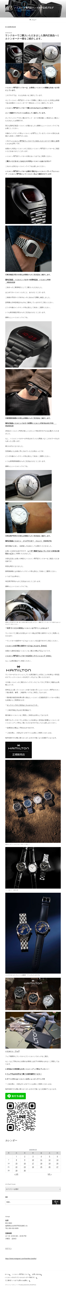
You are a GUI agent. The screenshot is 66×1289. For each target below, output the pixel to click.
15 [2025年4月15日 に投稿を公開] (16, 1163)
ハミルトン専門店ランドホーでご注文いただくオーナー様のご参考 (35, 141)
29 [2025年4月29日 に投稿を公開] (16, 1170)
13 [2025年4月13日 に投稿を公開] (57, 1160)
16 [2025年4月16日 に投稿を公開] (25, 1163)
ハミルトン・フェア (12, 1051)
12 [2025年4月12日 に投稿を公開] (49, 1160)
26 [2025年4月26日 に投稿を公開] (49, 1167)
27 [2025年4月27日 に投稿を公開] (57, 1167)
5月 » (50, 1174)
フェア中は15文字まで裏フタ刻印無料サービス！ (24, 1074)
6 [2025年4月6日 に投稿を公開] (57, 1156)
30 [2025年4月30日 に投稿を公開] (25, 1170)
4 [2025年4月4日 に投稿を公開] (41, 1156)
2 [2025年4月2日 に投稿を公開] (24, 1156)
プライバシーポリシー (11, 1284)
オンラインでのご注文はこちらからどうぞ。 (23, 705)
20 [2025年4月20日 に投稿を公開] (57, 1163)
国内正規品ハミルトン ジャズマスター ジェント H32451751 (28, 541)
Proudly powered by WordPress (27, 1284)
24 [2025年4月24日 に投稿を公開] (33, 1167)
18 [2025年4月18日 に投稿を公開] (41, 1163)
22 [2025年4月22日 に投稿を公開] (16, 1167)
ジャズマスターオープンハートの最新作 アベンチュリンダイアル (22, 975)
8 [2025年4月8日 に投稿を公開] (16, 1160)
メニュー (33, 19)
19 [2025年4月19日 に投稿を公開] (49, 1163)
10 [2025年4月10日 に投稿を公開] (33, 1160)
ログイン (8, 1248)
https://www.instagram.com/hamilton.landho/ (20, 1258)
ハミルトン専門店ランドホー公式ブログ (34, 8)
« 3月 (16, 1174)
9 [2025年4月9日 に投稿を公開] (24, 1160)
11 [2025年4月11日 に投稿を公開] (41, 1160)
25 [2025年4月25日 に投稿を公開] (41, 1167)
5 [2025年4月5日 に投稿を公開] (49, 1156)
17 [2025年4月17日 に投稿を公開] (33, 1163)
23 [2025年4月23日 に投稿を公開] (25, 1167)
